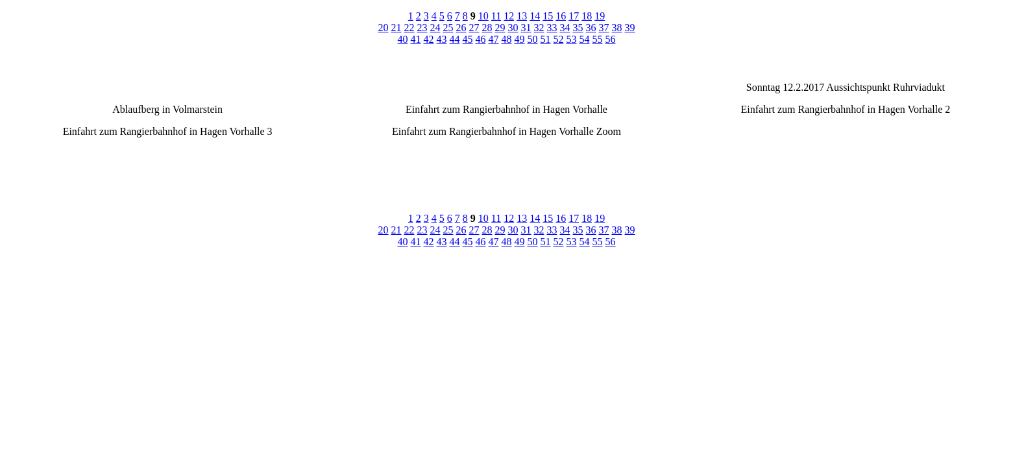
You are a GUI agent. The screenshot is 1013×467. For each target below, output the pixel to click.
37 (604, 27)
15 (548, 15)
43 (442, 39)
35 (578, 27)
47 (494, 39)
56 (610, 39)
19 (599, 15)
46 (481, 39)
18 (586, 15)
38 (617, 27)
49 (520, 39)
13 (522, 15)
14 (535, 15)
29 (500, 27)
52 (559, 39)
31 (526, 27)
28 (487, 27)
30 (513, 27)
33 (552, 27)
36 (591, 27)
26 (461, 27)
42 (429, 39)
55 (597, 39)
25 (448, 27)
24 (435, 27)
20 (383, 27)
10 (483, 15)
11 (496, 15)
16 (560, 15)
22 (409, 27)
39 (630, 27)
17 (573, 15)
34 (565, 27)
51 (546, 39)
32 (539, 27)
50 (533, 39)
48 (507, 39)
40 (403, 39)
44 (455, 39)
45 (468, 39)
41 (416, 39)
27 (474, 27)
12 (509, 15)
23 (422, 27)
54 (585, 39)
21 (396, 27)
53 (572, 39)
